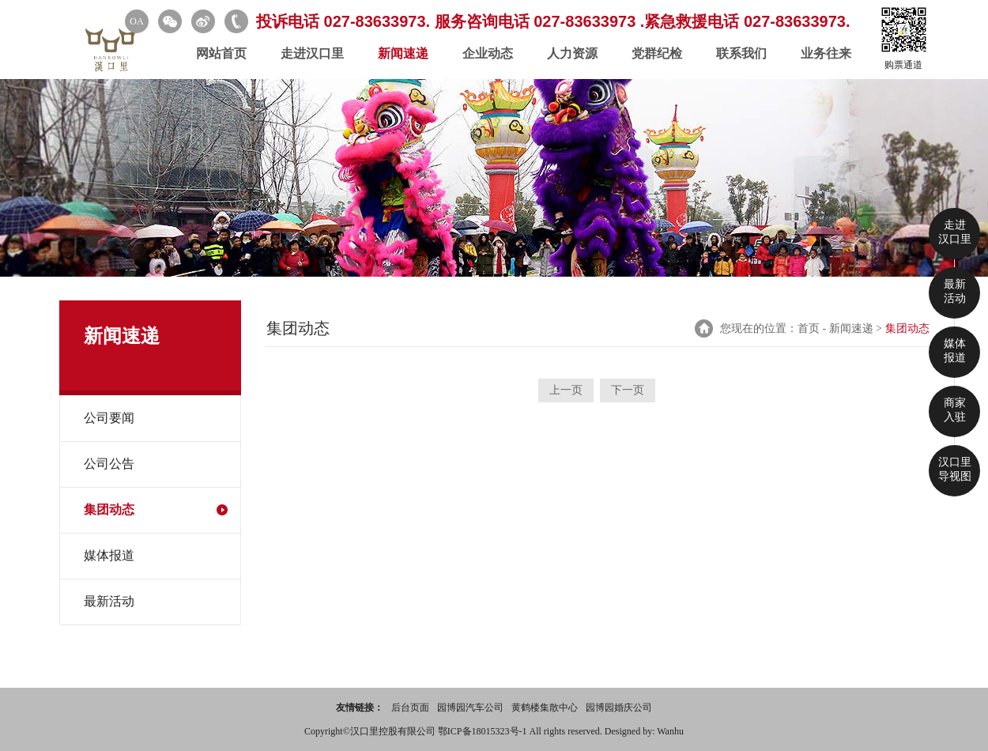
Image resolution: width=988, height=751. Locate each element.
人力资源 (572, 53)
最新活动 (109, 601)
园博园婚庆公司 (619, 707)
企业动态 (487, 53)
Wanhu (670, 731)
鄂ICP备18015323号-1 (484, 731)
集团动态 (109, 509)
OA (136, 21)
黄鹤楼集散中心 (544, 707)
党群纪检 (657, 53)
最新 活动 (955, 291)
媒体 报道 (955, 351)
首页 (809, 328)
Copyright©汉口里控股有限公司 (371, 731)
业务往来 (826, 53)
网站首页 (221, 53)
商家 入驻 (955, 410)
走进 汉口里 (954, 232)
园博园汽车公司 (470, 707)
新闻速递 (403, 53)
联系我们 (741, 53)
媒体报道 (109, 555)
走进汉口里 (312, 53)
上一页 (566, 390)
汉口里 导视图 (954, 469)
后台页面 (410, 707)
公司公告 (109, 463)
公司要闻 (109, 418)
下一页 (627, 390)
